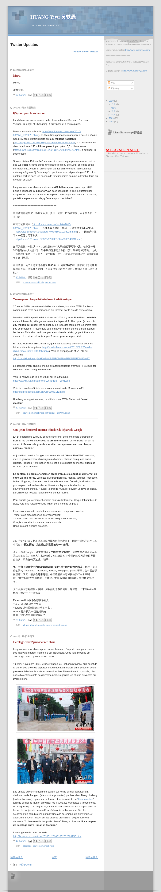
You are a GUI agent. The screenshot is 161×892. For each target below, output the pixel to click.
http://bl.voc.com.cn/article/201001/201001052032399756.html (47, 836)
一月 (113, 115)
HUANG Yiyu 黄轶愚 (53, 17)
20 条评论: (21, 95)
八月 (113, 104)
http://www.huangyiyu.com (137, 50)
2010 (111, 101)
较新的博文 (16, 857)
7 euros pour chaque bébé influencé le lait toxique (42, 299)
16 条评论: (21, 841)
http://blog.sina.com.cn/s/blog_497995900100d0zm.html (44, 142)
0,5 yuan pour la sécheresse (29, 113)
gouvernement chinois (33, 282)
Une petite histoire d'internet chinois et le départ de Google (47, 430)
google (41, 625)
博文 (111, 83)
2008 (111, 121)
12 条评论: (21, 408)
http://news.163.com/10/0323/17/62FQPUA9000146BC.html (46, 149)
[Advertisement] (62, 880)
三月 (113, 111)
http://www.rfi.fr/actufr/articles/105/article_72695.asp (41, 380)
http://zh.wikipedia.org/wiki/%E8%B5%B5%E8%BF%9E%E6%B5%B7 (51, 358)
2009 (111, 118)
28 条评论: (21, 620)
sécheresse (50, 282)
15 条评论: (21, 277)
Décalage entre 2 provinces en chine (34, 642)
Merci (16, 75)
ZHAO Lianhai (64, 413)
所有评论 (113, 88)
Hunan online (85, 799)
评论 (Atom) (25, 864)
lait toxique (50, 413)
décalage (27, 846)
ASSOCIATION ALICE (123, 150)
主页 (54, 857)
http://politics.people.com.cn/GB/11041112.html (39, 391)
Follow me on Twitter (86, 51)
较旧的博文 (92, 857)
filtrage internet (30, 625)
